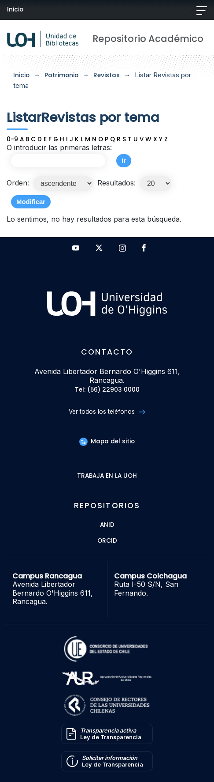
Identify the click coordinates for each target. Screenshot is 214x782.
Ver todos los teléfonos (107, 412)
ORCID (107, 541)
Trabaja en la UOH (107, 476)
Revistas (106, 75)
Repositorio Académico (147, 38)
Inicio (15, 9)
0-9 (12, 139)
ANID (107, 525)
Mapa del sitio (107, 441)
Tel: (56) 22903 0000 (107, 390)
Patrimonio (61, 75)
